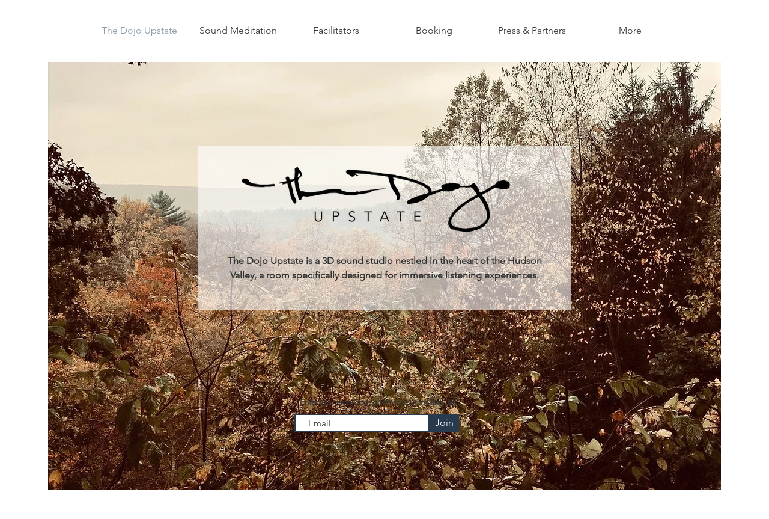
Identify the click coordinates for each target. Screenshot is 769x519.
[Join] (444, 423)
